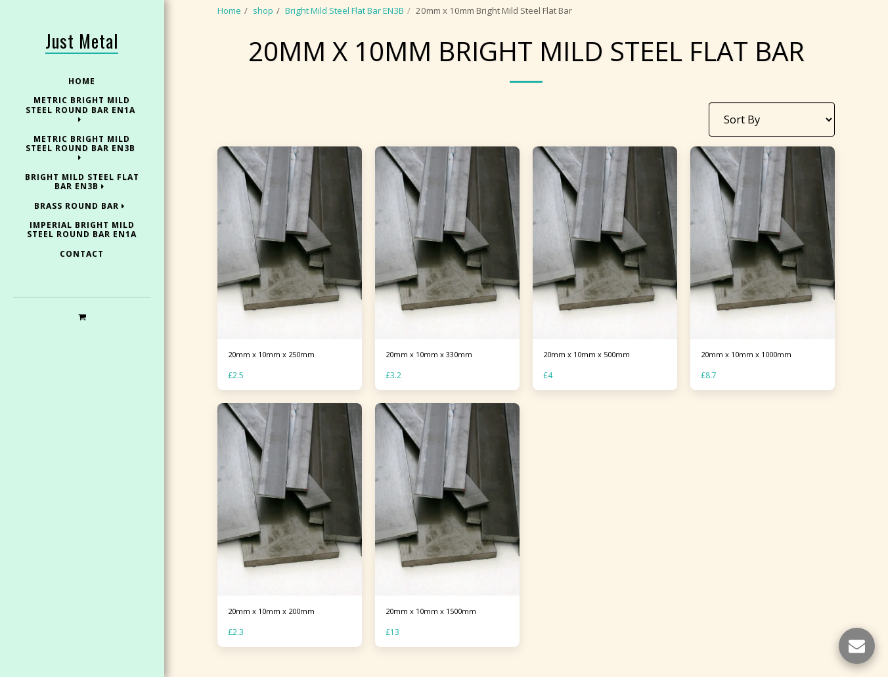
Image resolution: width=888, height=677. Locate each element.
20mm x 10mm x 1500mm (437, 614)
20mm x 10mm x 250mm (276, 355)
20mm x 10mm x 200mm (276, 614)
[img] (289, 242)
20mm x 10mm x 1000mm (752, 355)
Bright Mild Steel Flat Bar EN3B (344, 10)
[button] (82, 316)
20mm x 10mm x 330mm (434, 355)
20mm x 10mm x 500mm (591, 355)
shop (263, 10)
